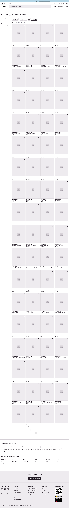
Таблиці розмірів (31, 494)
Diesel (47, 463)
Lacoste (24, 459)
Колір (26, 19)
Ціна (29, 19)
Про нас (43, 488)
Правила (9, 505)
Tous (35, 461)
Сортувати (15, 19)
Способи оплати (31, 492)
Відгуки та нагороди (45, 492)
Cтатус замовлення (17, 492)
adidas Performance (4, 459)
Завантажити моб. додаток (59, 3)
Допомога (66, 3)
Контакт (15, 494)
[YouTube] (5, 489)
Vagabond (47, 461)
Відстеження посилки (18, 499)
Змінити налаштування (14, 505)
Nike (58, 463)
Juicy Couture (25, 461)
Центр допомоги (17, 495)
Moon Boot (37, 463)
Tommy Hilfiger (14, 461)
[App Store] (58, 499)
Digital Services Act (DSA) (46, 495)
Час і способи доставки (32, 490)
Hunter (24, 463)
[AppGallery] (58, 501)
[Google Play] (58, 496)
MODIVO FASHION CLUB (32, 488)
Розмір (22, 19)
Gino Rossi (2, 461)
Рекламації (16, 497)
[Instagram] (2, 489)
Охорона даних (31, 505)
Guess (13, 463)
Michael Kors (25, 466)
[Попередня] (3, 1)
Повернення (16, 490)
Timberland (48, 459)
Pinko (36, 459)
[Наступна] (66, 1)
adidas (58, 459)
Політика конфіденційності (23, 505)
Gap (12, 466)
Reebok (13, 459)
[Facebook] (8, 489)
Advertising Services (45, 494)
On (57, 461)
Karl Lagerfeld (3, 463)
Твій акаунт (16, 488)
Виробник (34, 19)
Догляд (29, 495)
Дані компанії (44, 490)
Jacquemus (3, 466)
